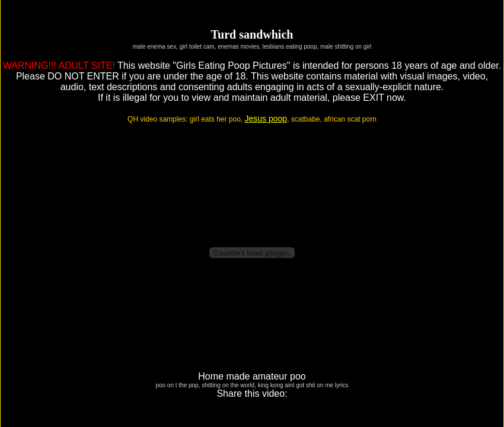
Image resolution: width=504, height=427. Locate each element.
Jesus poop (266, 118)
